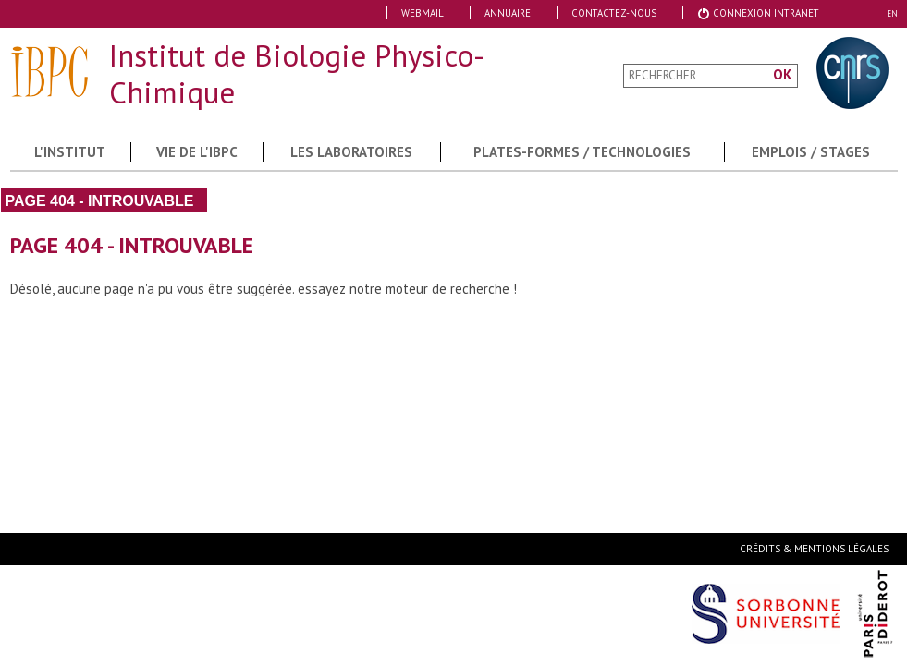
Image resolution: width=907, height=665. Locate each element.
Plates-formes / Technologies (582, 152)
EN (892, 13)
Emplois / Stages (811, 152)
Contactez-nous (613, 12)
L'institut (69, 152)
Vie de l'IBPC (197, 152)
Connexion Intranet (758, 12)
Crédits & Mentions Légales (814, 548)
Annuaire (507, 12)
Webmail (422, 12)
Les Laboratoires (351, 152)
